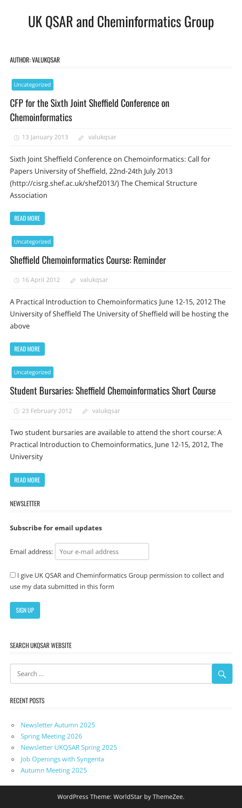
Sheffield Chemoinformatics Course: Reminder (88, 259)
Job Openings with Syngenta (62, 759)
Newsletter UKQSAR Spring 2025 (69, 747)
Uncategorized (32, 84)
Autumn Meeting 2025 (54, 770)
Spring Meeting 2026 (51, 736)
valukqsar (102, 137)
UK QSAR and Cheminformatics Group (121, 21)
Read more (27, 217)
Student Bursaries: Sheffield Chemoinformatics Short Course (113, 390)
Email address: (79, 551)
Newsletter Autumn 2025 (58, 724)
